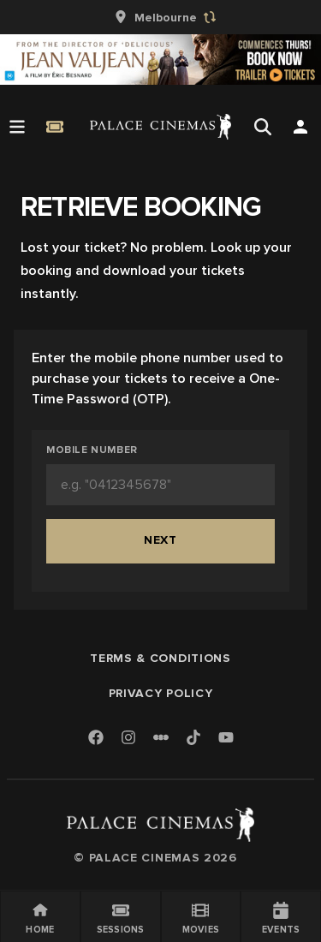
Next (160, 540)
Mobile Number (92, 450)
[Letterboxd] (161, 737)
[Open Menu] (17, 127)
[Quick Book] (54, 126)
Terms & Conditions (160, 658)
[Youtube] (226, 739)
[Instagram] (128, 739)
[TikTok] (193, 737)
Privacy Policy (161, 693)
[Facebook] (96, 739)
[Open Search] (263, 127)
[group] (161, 17)
